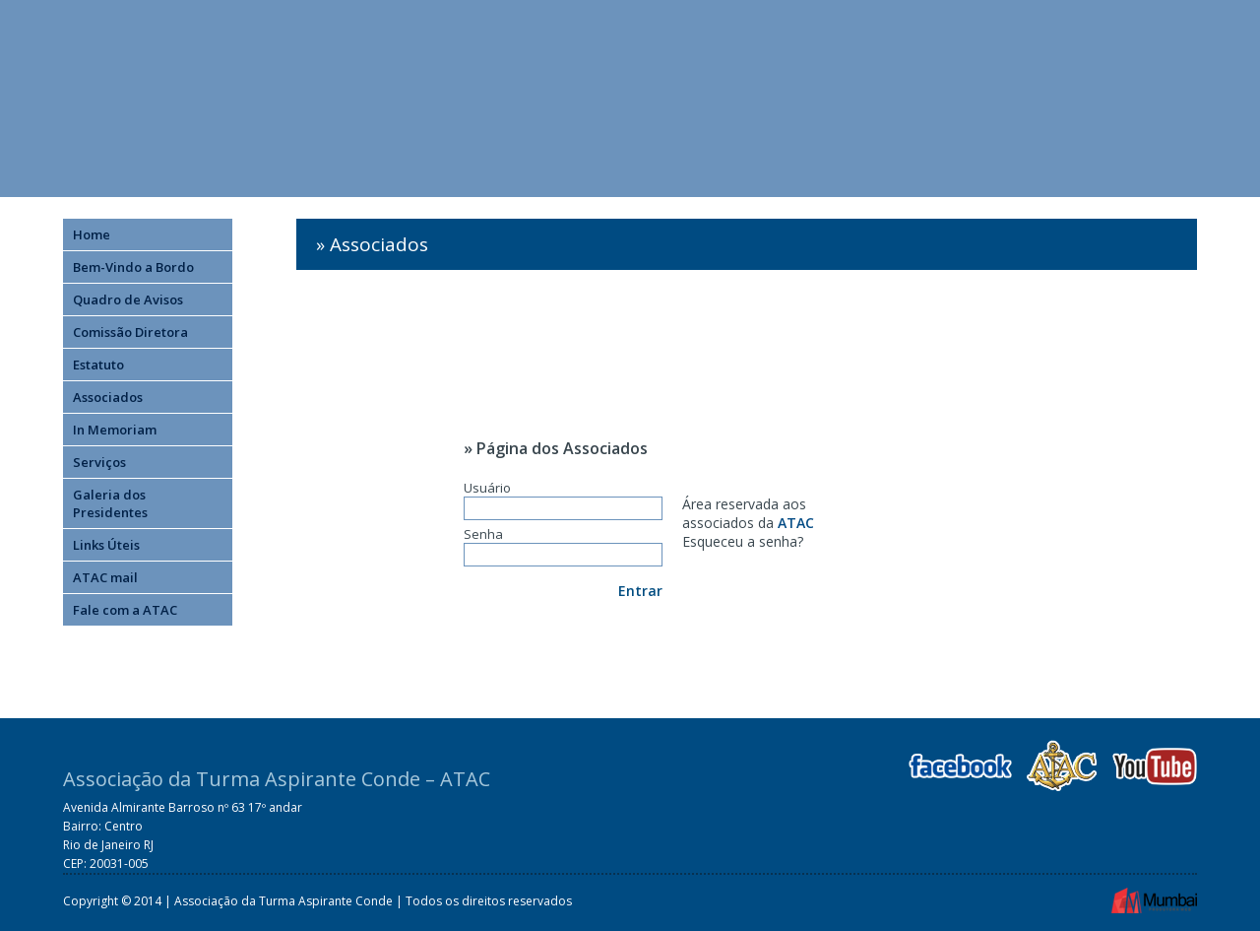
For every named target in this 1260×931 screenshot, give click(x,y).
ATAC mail (105, 577)
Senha (563, 545)
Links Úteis (106, 545)
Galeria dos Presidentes (110, 503)
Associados (108, 397)
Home (91, 234)
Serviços (99, 462)
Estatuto (98, 364)
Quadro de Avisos (128, 299)
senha (778, 541)
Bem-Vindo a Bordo (133, 267)
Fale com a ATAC (125, 610)
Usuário (563, 499)
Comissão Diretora (130, 332)
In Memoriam (115, 429)
